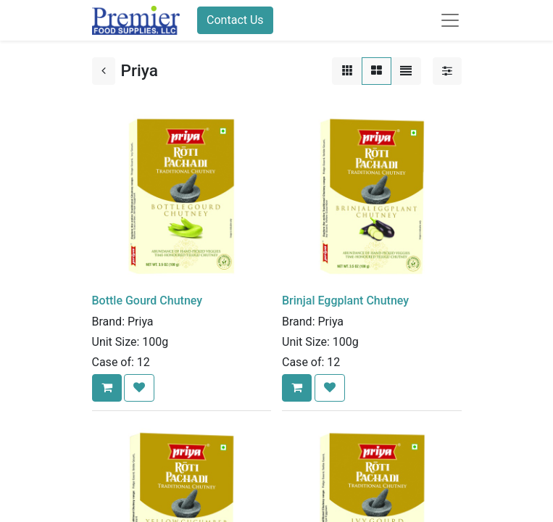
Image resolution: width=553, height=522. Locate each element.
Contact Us (235, 20)
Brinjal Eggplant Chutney (345, 300)
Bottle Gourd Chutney (147, 300)
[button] (107, 388)
